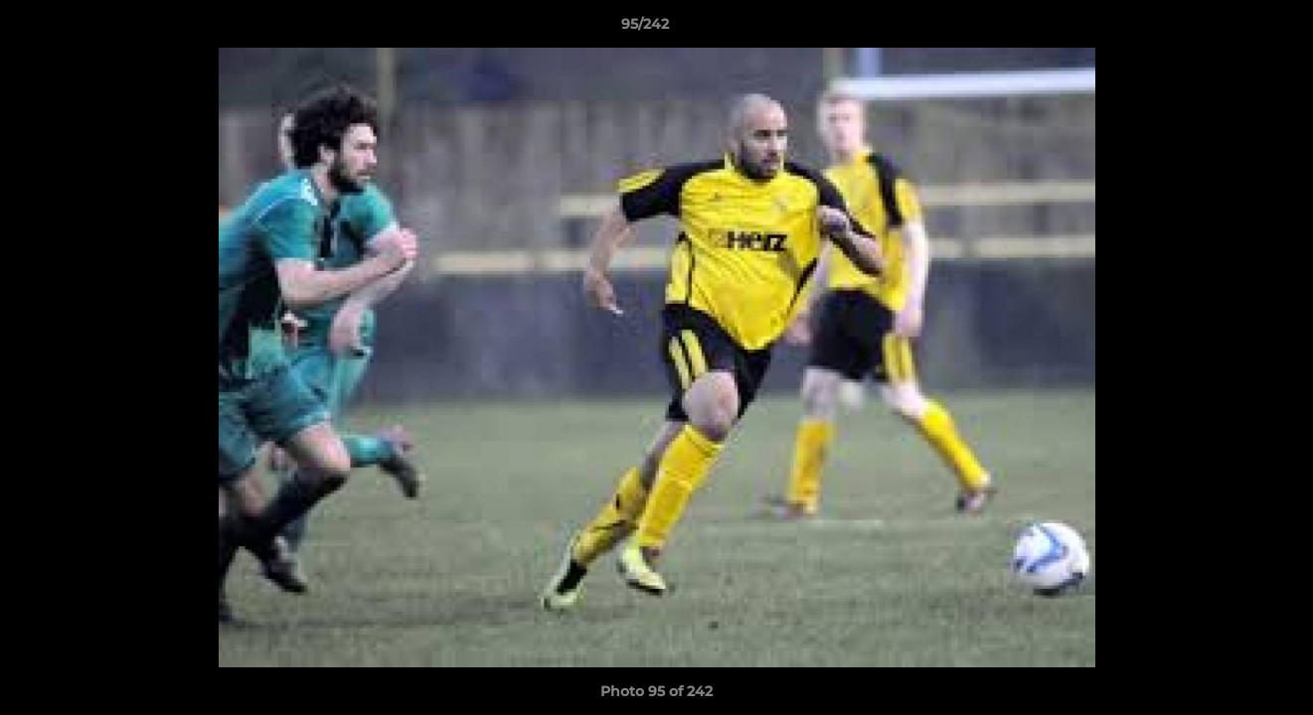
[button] (1229, 29)
